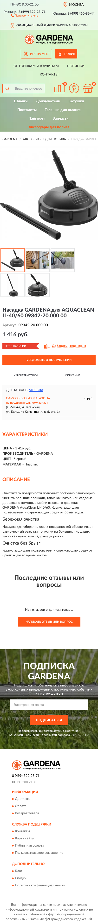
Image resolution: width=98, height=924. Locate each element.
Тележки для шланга (63, 110)
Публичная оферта (29, 846)
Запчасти (61, 118)
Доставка (22, 799)
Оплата (20, 806)
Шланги (21, 101)
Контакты (49, 74)
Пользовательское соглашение (39, 853)
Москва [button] (36, 390)
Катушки (76, 101)
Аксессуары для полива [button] (49, 127)
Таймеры (37, 118)
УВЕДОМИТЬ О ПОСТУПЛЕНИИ (49, 360)
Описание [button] (72, 375)
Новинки (76, 66)
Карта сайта (24, 838)
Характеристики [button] (26, 375)
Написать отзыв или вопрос (49, 621)
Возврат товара (27, 813)
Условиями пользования (58, 734)
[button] (24, 15)
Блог (18, 871)
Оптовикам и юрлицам (36, 66)
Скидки (20, 878)
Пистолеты (27, 110)
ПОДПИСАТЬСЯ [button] (49, 720)
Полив (69, 53)
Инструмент (40, 53)
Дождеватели (48, 101)
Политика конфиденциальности (40, 885)
